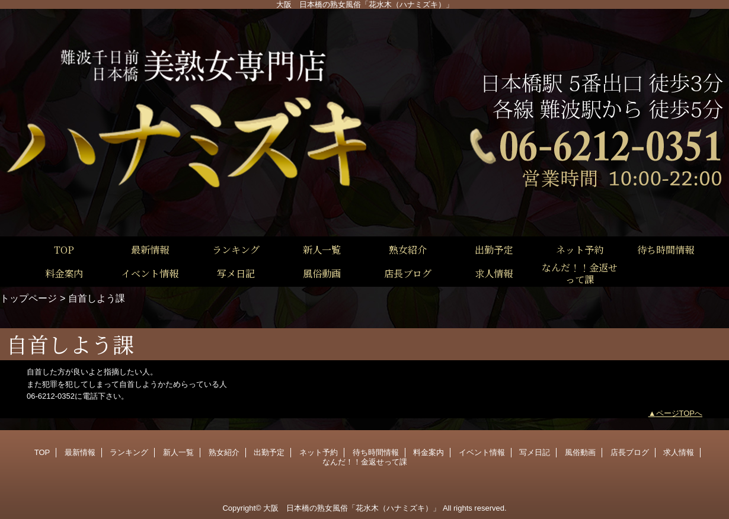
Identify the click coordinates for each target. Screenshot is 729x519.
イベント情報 (482, 452)
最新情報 (80, 452)
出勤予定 (269, 452)
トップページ (28, 298)
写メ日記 (534, 452)
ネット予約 (318, 452)
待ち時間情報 (376, 452)
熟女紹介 (224, 452)
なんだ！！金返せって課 (364, 461)
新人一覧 (178, 452)
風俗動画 (580, 452)
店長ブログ (629, 452)
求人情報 (678, 452)
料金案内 (428, 452)
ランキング (129, 452)
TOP (64, 249)
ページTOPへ (679, 413)
